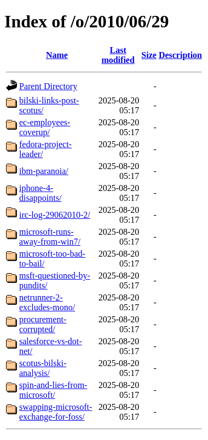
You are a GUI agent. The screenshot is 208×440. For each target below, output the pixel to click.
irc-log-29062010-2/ (54, 214)
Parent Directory (48, 86)
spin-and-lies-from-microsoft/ (53, 390)
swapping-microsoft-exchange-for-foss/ (55, 411)
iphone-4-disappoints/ (40, 192)
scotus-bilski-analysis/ (42, 368)
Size (149, 55)
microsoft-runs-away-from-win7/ (49, 236)
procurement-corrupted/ (42, 324)
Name (57, 55)
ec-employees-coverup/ (44, 127)
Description (180, 55)
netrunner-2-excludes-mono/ (47, 302)
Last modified (117, 55)
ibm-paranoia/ (43, 171)
